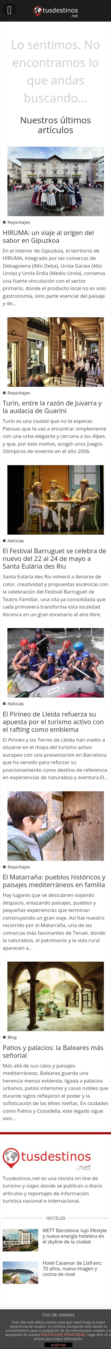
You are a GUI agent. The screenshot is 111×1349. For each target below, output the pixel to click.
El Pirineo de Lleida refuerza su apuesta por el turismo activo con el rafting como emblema (53, 721)
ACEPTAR (58, 1345)
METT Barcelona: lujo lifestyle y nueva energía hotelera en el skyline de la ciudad (75, 1236)
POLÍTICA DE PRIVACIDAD (63, 1335)
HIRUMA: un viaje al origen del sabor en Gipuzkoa (48, 236)
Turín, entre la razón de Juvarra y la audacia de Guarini (52, 406)
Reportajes (18, 222)
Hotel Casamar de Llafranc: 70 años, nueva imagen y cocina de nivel (72, 1268)
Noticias (15, 540)
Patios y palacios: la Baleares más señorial (53, 1051)
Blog (12, 1037)
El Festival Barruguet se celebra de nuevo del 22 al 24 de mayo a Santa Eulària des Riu (54, 558)
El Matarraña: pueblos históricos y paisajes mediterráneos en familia (54, 880)
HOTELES (55, 1218)
